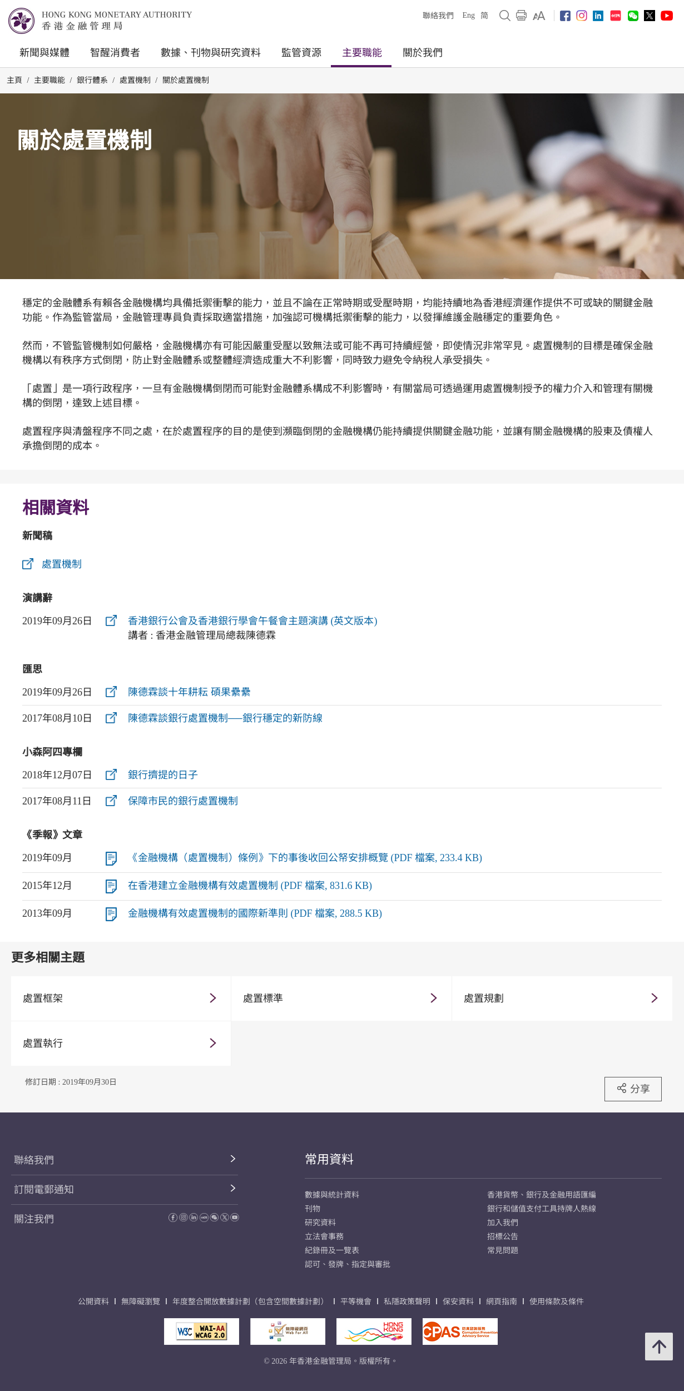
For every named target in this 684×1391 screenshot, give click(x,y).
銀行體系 (92, 80)
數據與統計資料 (332, 1195)
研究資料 (320, 1223)
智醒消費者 (115, 52)
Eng (468, 15)
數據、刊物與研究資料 (211, 52)
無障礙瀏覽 (140, 1302)
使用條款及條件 (556, 1302)
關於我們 (423, 52)
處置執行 (43, 1043)
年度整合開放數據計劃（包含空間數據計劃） (250, 1302)
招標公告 (502, 1237)
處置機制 (135, 80)
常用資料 (329, 1159)
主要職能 (362, 52)
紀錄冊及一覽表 (332, 1250)
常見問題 (502, 1250)
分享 (633, 1088)
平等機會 (355, 1302)
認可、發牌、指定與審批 (347, 1264)
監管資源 (301, 52)
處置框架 (43, 998)
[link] (539, 15)
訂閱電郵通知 (44, 1189)
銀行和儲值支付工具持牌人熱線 (541, 1209)
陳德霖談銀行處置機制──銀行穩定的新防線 (225, 718)
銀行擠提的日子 (163, 775)
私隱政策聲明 (407, 1302)
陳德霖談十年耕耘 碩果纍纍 (189, 692)
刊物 (312, 1209)
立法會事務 (324, 1237)
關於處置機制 (185, 80)
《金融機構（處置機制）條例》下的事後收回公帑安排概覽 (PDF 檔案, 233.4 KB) (305, 857)
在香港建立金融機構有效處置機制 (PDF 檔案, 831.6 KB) (250, 885)
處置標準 (263, 998)
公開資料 (93, 1302)
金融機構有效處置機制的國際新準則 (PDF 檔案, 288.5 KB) (255, 913)
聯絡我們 (438, 16)
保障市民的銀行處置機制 (183, 801)
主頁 (14, 80)
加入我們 (502, 1223)
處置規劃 (484, 998)
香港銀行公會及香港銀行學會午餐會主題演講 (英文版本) (253, 621)
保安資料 (458, 1302)
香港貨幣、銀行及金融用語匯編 (541, 1195)
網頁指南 (501, 1302)
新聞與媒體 (44, 52)
